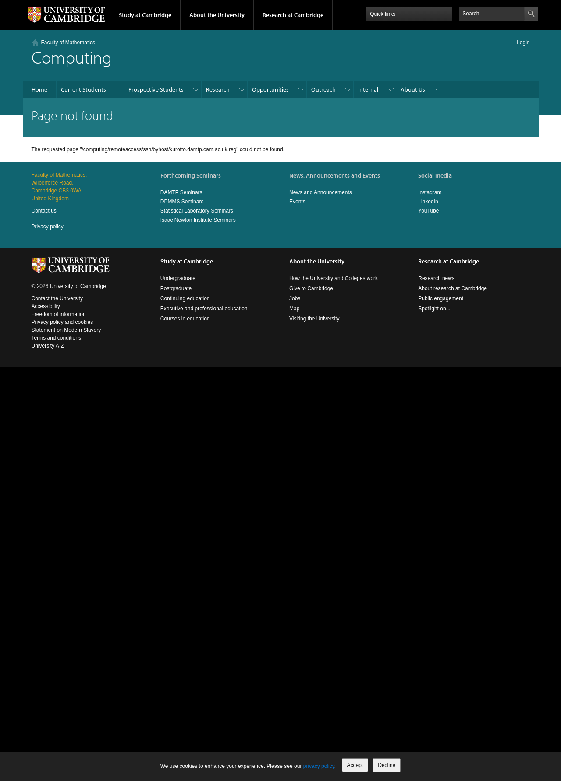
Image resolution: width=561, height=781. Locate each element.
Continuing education (185, 298)
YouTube (428, 211)
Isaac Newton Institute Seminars (198, 220)
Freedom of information (59, 314)
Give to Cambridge (311, 288)
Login (523, 42)
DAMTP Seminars (181, 192)
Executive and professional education (204, 308)
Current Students (83, 89)
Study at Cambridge (145, 15)
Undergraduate (177, 278)
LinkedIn (428, 202)
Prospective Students (156, 89)
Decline (386, 765)
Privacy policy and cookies (62, 322)
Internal (368, 89)
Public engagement (440, 298)
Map (294, 308)
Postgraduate (176, 288)
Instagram (429, 192)
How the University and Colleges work (333, 278)
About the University (217, 15)
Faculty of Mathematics (68, 42)
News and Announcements (320, 192)
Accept (355, 765)
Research (218, 89)
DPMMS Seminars (182, 202)
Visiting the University (314, 319)
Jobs (294, 298)
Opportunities (270, 89)
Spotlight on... (434, 308)
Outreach (323, 89)
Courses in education (185, 319)
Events (297, 202)
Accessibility (46, 306)
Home (39, 89)
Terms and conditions (56, 338)
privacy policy (318, 766)
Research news (436, 278)
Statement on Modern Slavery (66, 330)
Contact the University (57, 298)
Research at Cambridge (293, 15)
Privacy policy (48, 227)
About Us (413, 89)
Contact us (44, 211)
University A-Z (48, 346)
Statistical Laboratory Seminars (196, 211)
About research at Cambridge (452, 288)
